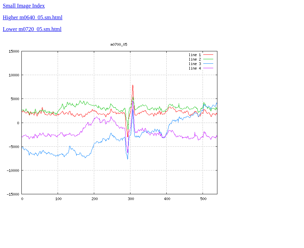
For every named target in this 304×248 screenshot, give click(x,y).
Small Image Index (24, 6)
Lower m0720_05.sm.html (32, 29)
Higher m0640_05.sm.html (32, 17)
